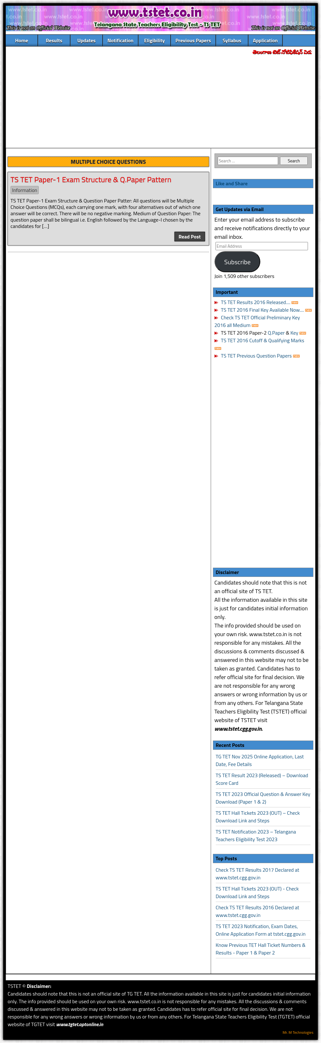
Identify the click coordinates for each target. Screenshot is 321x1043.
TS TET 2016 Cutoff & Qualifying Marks (262, 340)
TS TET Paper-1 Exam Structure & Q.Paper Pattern (90, 179)
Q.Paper (276, 333)
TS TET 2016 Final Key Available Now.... (262, 310)
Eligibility (154, 40)
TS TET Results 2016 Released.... (255, 302)
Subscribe (237, 262)
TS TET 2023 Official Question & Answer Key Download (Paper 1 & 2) (263, 797)
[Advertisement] (160, 102)
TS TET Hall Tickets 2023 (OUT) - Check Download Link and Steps (257, 892)
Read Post (190, 236)
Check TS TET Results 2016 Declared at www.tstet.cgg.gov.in (257, 911)
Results (54, 40)
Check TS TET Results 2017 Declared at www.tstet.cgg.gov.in (257, 873)
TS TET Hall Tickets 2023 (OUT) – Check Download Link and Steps (258, 816)
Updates (86, 40)
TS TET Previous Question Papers (256, 355)
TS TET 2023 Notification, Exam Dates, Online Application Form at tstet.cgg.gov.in (261, 930)
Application (265, 40)
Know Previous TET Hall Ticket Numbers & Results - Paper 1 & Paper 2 (261, 948)
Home (21, 40)
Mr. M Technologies (298, 1032)
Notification (120, 40)
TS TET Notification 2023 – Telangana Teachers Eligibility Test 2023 (256, 835)
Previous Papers (193, 40)
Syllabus (232, 40)
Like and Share (232, 183)
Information (24, 190)
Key (294, 333)
